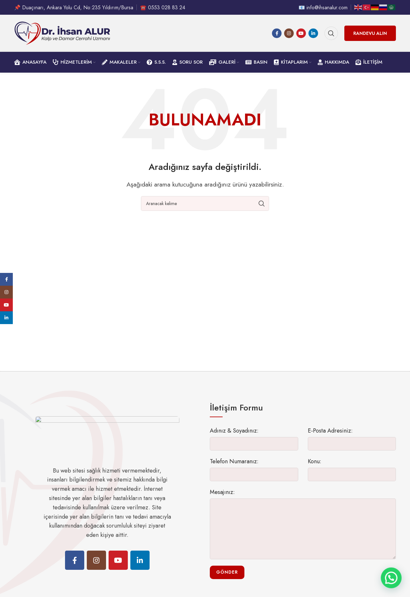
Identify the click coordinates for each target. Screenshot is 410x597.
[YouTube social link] (301, 37)
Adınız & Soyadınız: (234, 436)
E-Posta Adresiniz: (330, 436)
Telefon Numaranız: (234, 467)
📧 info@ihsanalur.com (323, 8)
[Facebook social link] (277, 37)
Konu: (314, 467)
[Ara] (331, 36)
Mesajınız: (222, 498)
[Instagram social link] (289, 37)
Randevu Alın (370, 37)
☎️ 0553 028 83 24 (162, 8)
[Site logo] (62, 36)
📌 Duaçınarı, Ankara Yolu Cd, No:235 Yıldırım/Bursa (73, 8)
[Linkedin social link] (313, 37)
